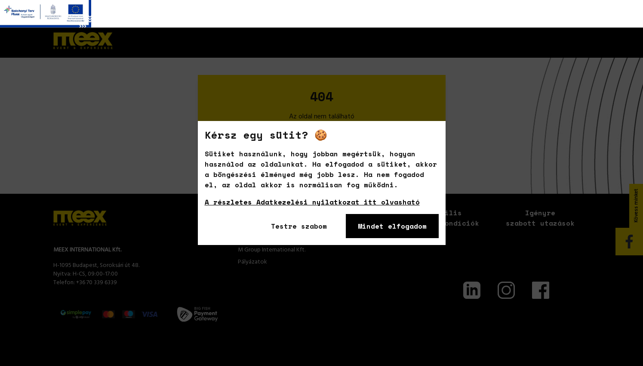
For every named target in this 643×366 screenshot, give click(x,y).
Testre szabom (299, 226)
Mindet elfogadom (392, 226)
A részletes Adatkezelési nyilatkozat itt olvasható (312, 202)
